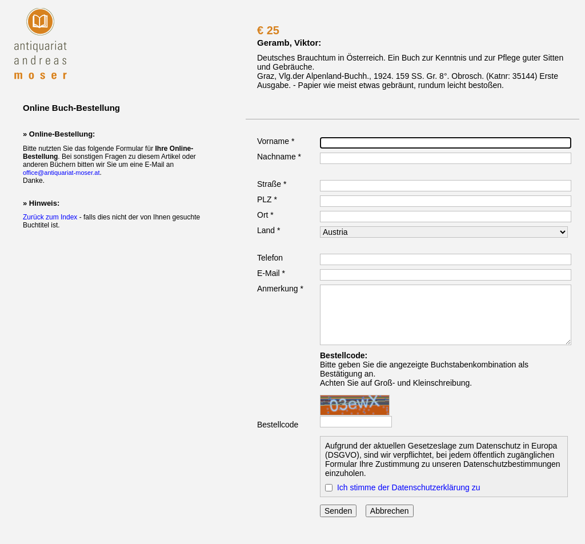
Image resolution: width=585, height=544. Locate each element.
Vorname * (275, 141)
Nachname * (279, 156)
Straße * (271, 184)
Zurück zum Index (50, 217)
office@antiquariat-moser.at (61, 172)
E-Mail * (271, 273)
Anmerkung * (280, 288)
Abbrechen (389, 510)
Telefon (270, 257)
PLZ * (267, 199)
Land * (268, 230)
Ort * (265, 214)
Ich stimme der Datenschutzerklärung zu (408, 487)
